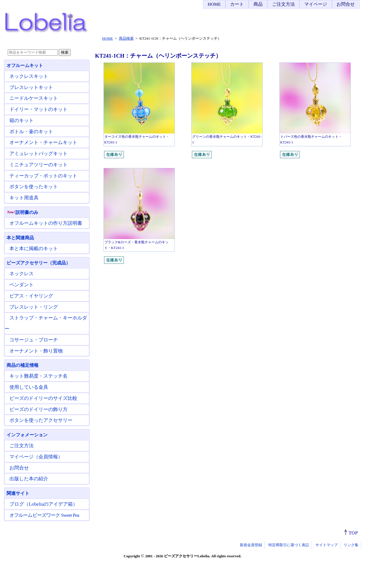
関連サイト (18, 493)
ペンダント (21, 284)
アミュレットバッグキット (38, 153)
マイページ (315, 4)
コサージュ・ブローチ (33, 340)
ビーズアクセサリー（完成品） (38, 262)
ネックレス (21, 273)
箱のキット (21, 120)
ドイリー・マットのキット (38, 109)
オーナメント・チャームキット (43, 142)
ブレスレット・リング (33, 307)
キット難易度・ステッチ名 (38, 376)
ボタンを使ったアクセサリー (40, 420)
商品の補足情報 (22, 365)
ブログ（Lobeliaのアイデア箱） (43, 504)
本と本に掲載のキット (33, 248)
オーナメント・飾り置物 (36, 351)
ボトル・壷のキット (31, 131)
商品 (258, 4)
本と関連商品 (20, 237)
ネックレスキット (28, 76)
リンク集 (351, 545)
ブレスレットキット (31, 87)
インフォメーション (27, 434)
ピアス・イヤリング (31, 296)
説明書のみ (22, 212)
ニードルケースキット (33, 98)
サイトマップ (326, 545)
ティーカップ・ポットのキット (43, 176)
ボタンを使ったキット (33, 186)
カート (237, 4)
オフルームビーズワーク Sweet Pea (44, 515)
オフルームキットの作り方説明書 (45, 223)
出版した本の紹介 (28, 478)
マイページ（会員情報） (36, 456)
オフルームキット (25, 65)
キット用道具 (23, 198)
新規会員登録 (251, 545)
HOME (214, 4)
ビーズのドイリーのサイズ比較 (43, 398)
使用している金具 (28, 387)
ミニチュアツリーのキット (38, 164)
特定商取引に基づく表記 (288, 545)
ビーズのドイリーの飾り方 (38, 409)
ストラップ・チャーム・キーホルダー (46, 323)
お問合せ (345, 4)
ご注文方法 (283, 4)
